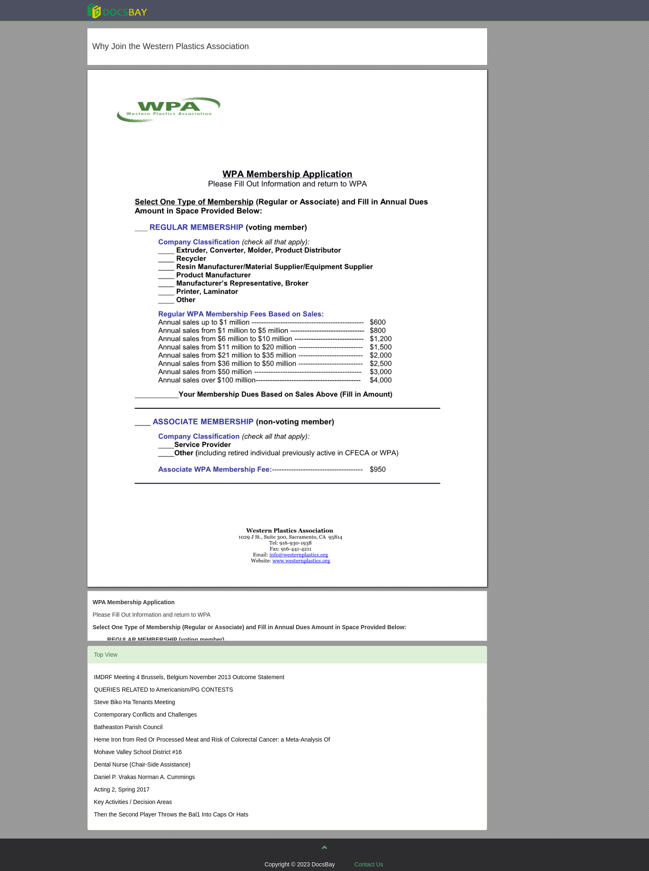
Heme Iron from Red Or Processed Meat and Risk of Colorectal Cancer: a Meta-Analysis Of (212, 739)
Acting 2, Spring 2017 (122, 789)
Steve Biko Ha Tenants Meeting (134, 702)
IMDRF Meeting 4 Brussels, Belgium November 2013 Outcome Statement (189, 677)
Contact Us (368, 864)
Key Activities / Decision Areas (133, 802)
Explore (179, 10)
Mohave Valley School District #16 (138, 752)
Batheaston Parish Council (128, 727)
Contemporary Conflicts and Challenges (145, 714)
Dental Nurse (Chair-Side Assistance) (142, 764)
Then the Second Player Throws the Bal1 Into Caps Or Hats (171, 814)
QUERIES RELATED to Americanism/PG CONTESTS (163, 689)
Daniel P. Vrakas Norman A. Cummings (144, 777)
